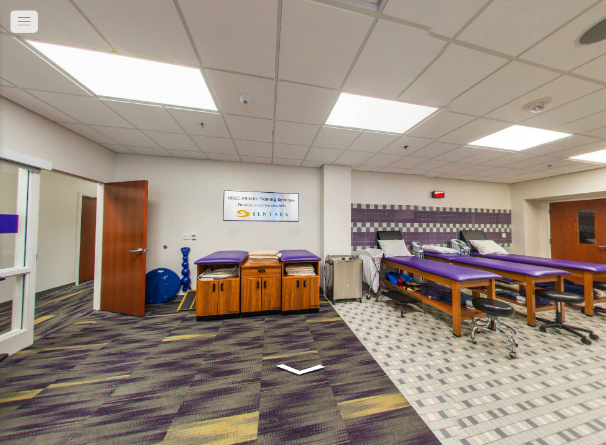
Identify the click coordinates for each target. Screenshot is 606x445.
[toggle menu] (24, 22)
